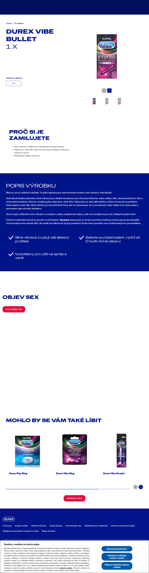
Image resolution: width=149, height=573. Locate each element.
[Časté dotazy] (56, 525)
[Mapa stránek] (48, 531)
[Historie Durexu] (38, 525)
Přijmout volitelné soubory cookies (117, 565)
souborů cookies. (66, 568)
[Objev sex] (134, 7)
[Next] (109, 90)
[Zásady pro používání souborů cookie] (21, 531)
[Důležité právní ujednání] (96, 525)
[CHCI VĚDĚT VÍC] (14, 309)
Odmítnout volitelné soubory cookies (117, 556)
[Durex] (8, 7)
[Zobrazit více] (74, 498)
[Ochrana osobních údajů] (123, 525)
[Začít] (144, 7)
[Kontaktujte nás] (73, 525)
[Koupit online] (117, 7)
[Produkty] (96, 7)
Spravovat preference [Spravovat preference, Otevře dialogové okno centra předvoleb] (117, 549)
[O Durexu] (7, 525)
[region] (74, 556)
